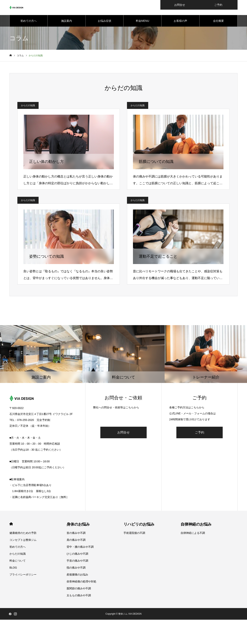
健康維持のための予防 (22, 533)
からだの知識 (28, 105)
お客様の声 (180, 21)
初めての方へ (28, 21)
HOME (11, 524)
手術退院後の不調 (134, 533)
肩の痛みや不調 (76, 540)
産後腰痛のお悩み (77, 574)
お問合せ (123, 432)
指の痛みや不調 (76, 568)
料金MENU (142, 21)
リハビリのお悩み (139, 524)
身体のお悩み (78, 524)
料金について (17, 561)
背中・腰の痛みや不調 (80, 547)
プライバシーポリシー (22, 574)
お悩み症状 (104, 21)
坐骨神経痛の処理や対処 (81, 581)
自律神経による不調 (193, 533)
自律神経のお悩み (196, 524)
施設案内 (66, 21)
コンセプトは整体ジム (22, 540)
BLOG (13, 568)
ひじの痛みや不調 (77, 554)
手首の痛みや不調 (77, 561)
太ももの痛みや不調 (79, 595)
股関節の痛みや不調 (79, 588)
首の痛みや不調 (76, 533)
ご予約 (199, 432)
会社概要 (218, 21)
